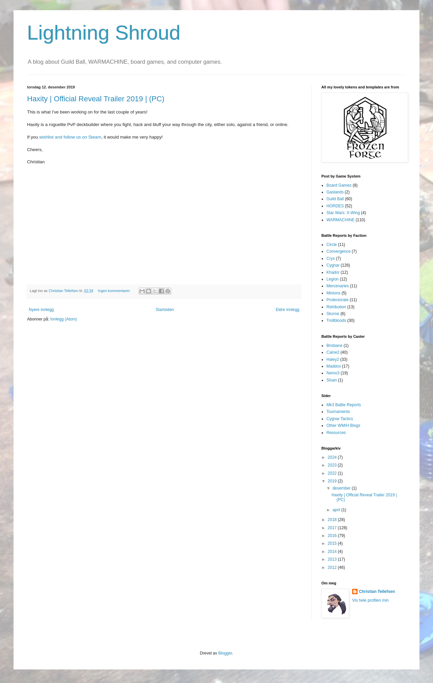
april (337, 510)
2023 (333, 465)
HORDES (335, 206)
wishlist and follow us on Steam (70, 137)
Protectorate (337, 299)
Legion (332, 279)
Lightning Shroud (104, 32)
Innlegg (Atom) (63, 319)
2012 (333, 567)
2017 (333, 527)
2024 (333, 457)
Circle (331, 244)
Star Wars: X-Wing (343, 212)
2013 (333, 559)
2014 (333, 551)
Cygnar (333, 265)
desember (342, 488)
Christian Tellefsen (377, 591)
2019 (333, 481)
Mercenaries (337, 286)
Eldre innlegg (287, 309)
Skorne (332, 313)
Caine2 (332, 352)
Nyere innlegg (41, 309)
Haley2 (332, 359)
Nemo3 (333, 373)
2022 (333, 473)
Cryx (330, 258)
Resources (336, 432)
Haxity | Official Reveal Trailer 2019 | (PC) (95, 99)
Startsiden (165, 309)
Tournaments (338, 411)
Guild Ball (335, 198)
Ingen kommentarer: (115, 291)
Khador (333, 272)
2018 (333, 519)
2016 (333, 535)
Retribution (336, 307)
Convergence (338, 251)
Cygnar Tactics (339, 418)
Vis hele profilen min (370, 600)
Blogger (225, 653)
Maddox (333, 366)
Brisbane (334, 345)
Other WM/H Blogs (343, 425)
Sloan (331, 380)
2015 (333, 543)
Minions (333, 293)
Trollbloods (336, 320)
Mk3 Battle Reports (343, 404)
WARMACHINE (340, 220)
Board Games (338, 185)
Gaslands (335, 192)
